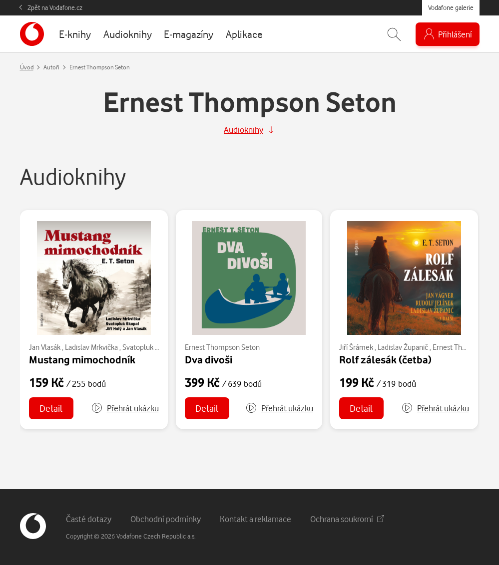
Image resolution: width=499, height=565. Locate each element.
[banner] (32, 34)
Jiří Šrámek (356, 347)
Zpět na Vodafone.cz (54, 7)
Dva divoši (208, 359)
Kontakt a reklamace (255, 519)
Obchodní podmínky (165, 519)
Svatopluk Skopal (149, 347)
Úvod (26, 67)
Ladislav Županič (403, 347)
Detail (50, 408)
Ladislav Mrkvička (91, 347)
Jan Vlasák (44, 347)
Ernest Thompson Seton (222, 347)
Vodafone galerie (451, 7)
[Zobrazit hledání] (394, 34)
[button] (125, 408)
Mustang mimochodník (82, 359)
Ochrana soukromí (347, 519)
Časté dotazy (88, 519)
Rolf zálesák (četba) (385, 359)
